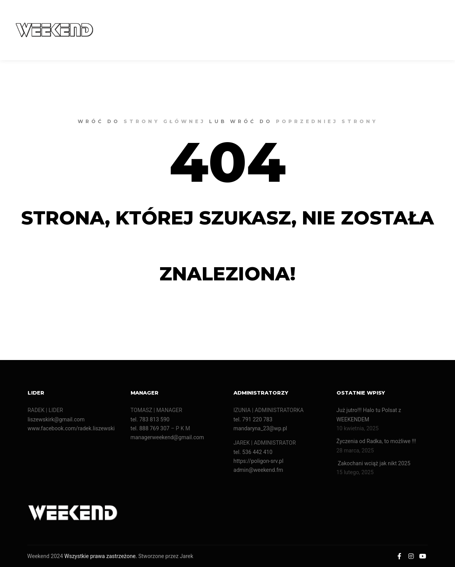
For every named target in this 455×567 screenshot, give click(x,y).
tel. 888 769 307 (150, 428)
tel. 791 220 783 (253, 419)
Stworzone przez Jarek (165, 556)
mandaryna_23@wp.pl (260, 428)
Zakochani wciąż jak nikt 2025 (374, 463)
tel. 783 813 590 (150, 419)
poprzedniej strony (327, 121)
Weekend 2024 (45, 556)
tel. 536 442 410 (253, 452)
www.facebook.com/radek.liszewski (71, 428)
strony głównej (165, 121)
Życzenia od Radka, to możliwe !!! (376, 441)
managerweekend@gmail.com (167, 437)
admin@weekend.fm (258, 470)
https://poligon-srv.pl (259, 461)
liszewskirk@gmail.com (56, 419)
